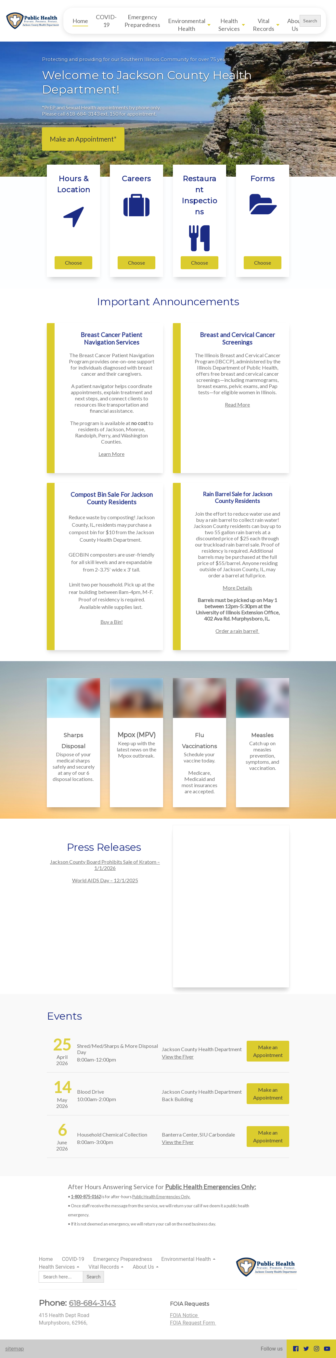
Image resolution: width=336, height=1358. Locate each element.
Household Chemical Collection (112, 1134)
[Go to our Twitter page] (306, 1348)
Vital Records (263, 24)
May (62, 1100)
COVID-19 (106, 20)
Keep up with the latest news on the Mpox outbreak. (136, 749)
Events (64, 1016)
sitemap (14, 1349)
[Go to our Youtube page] (327, 1348)
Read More (237, 404)
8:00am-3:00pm (95, 1142)
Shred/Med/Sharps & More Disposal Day (117, 1049)
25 (62, 1044)
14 (62, 1087)
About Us (295, 24)
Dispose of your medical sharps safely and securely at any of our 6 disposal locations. (74, 766)
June (62, 1142)
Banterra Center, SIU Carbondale (198, 1134)
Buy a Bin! (111, 622)
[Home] (34, 21)
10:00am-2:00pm (96, 1099)
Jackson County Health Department (202, 1049)
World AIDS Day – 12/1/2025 (105, 880)
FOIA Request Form (193, 1323)
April (62, 1057)
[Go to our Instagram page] (316, 1348)
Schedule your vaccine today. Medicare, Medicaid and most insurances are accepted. (199, 772)
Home (80, 20)
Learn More (111, 454)
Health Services (229, 24)
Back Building (177, 1099)
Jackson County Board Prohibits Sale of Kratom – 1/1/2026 (105, 865)
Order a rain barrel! (237, 631)
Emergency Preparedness (142, 20)
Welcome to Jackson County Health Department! (147, 82)
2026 (62, 1063)
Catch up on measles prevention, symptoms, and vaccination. (262, 755)
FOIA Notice (184, 1315)
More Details (237, 588)
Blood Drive (90, 1091)
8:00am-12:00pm (96, 1059)
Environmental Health (186, 24)
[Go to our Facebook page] (296, 1348)
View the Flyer (178, 1056)
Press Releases (105, 847)
